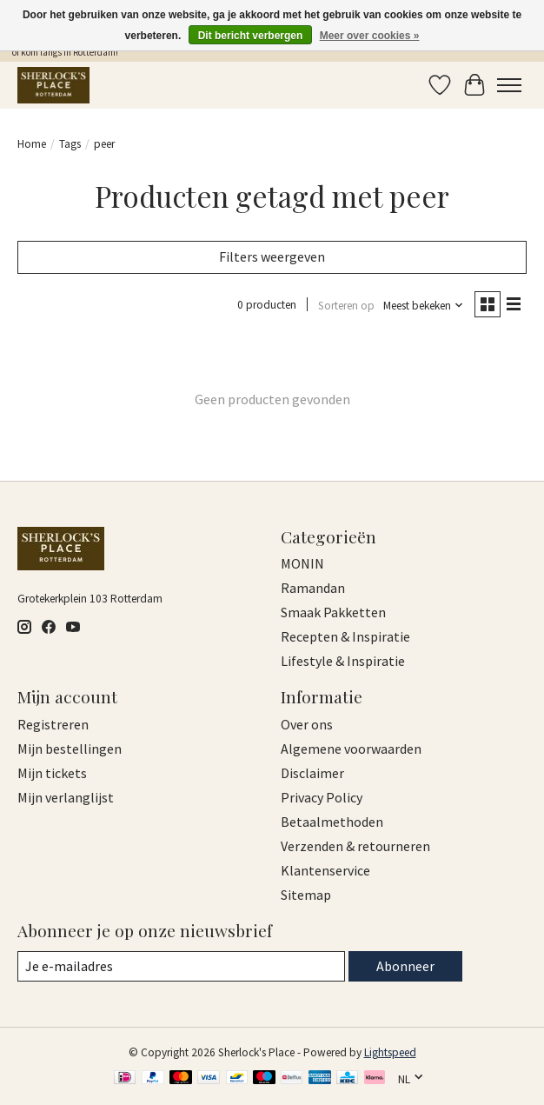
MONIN (302, 563)
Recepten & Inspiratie (345, 636)
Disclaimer (312, 773)
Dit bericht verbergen (250, 36)
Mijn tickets (52, 773)
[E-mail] (181, 966)
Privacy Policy (321, 797)
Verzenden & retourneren (355, 846)
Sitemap (306, 894)
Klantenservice (325, 870)
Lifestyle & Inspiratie (343, 660)
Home (31, 143)
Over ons (307, 724)
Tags (70, 143)
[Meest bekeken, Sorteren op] (423, 305)
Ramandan (313, 587)
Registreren (53, 724)
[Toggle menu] (509, 85)
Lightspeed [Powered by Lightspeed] (390, 1052)
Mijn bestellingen (69, 748)
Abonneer (405, 966)
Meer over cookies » (370, 36)
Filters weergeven (272, 256)
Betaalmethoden (332, 821)
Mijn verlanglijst (65, 797)
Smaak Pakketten (333, 612)
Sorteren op (346, 305)
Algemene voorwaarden (351, 748)
